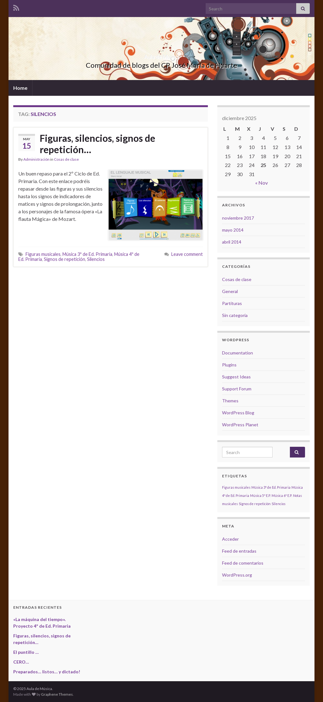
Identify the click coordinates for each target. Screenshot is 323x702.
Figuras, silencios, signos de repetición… (97, 143)
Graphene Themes (57, 694)
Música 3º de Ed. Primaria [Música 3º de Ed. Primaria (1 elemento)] (271, 487)
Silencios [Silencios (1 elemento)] (278, 504)
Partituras (232, 303)
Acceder (230, 539)
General (230, 291)
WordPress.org (237, 575)
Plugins (229, 364)
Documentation (237, 352)
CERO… (21, 662)
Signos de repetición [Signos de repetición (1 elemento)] (255, 504)
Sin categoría (235, 315)
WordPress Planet (240, 424)
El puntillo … (26, 652)
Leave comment (187, 254)
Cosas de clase (66, 159)
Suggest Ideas (236, 376)
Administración (36, 159)
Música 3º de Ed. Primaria (87, 254)
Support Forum (236, 388)
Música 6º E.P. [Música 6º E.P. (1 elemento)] (282, 495)
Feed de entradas (239, 551)
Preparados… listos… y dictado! (46, 671)
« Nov (261, 183)
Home (20, 88)
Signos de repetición (64, 259)
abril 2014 (231, 242)
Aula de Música (161, 55)
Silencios (96, 259)
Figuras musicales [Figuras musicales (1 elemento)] (236, 487)
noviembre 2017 (238, 218)
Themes (230, 400)
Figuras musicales (43, 254)
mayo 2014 (233, 230)
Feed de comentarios (242, 563)
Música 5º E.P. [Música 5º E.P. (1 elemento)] (260, 495)
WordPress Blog (238, 412)
